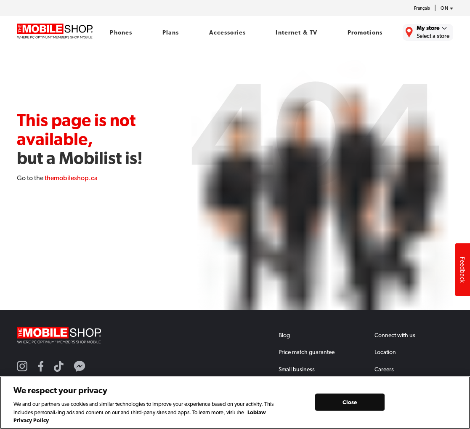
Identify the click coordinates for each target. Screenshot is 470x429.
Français (422, 8)
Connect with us (394, 335)
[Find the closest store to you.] (428, 32)
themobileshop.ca (71, 178)
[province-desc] (444, 8)
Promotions (365, 32)
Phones (121, 32)
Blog (284, 335)
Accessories (227, 32)
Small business (297, 369)
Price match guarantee (307, 352)
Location (385, 352)
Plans (170, 32)
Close (350, 402)
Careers (384, 369)
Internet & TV (296, 32)
